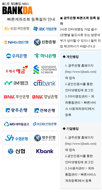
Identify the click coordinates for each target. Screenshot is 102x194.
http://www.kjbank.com (80, 71)
